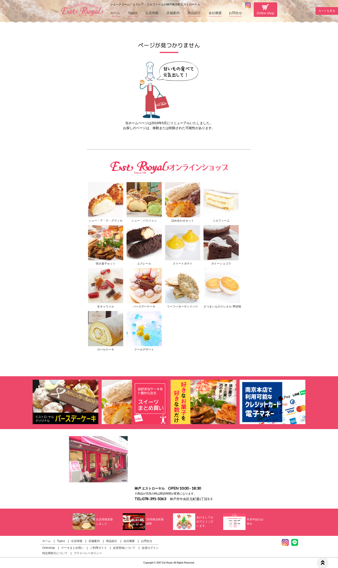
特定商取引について (55, 553)
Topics (132, 13)
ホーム (115, 13)
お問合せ (235, 13)
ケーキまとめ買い (72, 547)
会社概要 (215, 13)
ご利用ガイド (98, 547)
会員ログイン (150, 547)
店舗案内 (173, 13)
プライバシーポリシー (88, 553)
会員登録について (124, 547)
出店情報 (151, 13)
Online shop (265, 9)
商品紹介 (194, 13)
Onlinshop (48, 547)
